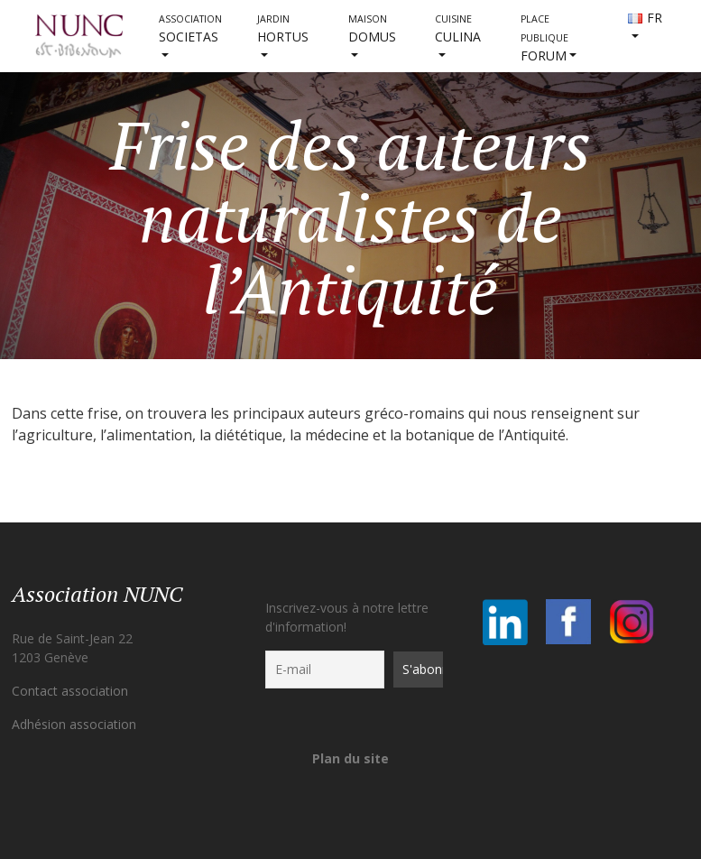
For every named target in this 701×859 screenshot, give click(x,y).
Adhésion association (74, 724)
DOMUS (372, 29)
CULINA (458, 29)
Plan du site (350, 758)
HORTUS (283, 29)
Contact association (70, 690)
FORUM (544, 38)
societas (190, 29)
